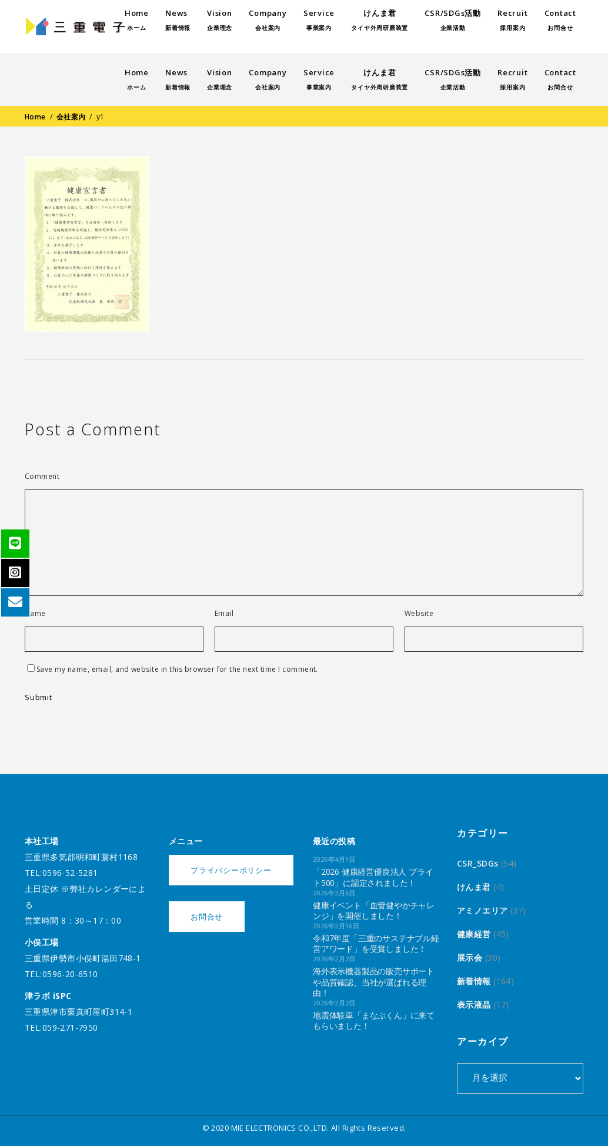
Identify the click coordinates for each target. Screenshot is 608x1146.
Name (35, 613)
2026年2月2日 (334, 958)
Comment (42, 476)
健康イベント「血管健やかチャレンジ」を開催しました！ (374, 910)
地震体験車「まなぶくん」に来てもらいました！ (374, 1020)
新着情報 (474, 981)
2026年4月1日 (334, 859)
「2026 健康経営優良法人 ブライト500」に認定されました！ (373, 877)
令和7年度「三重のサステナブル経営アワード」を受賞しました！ (376, 943)
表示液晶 (474, 1004)
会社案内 (71, 117)
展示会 (469, 957)
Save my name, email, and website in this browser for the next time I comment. (177, 669)
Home (35, 117)
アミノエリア (482, 910)
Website (419, 613)
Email (224, 613)
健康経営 (474, 934)
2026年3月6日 (334, 892)
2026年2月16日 (336, 925)
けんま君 (474, 886)
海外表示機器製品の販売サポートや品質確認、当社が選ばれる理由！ (374, 981)
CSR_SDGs (477, 863)
